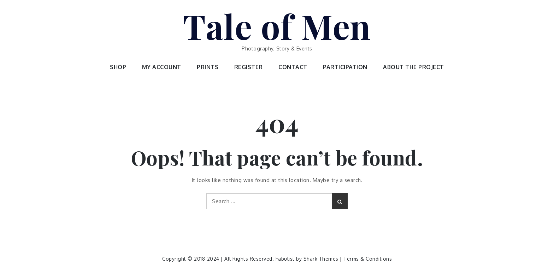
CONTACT (292, 67)
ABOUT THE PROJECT (413, 67)
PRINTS (207, 67)
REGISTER (248, 67)
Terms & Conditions (367, 259)
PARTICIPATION (345, 67)
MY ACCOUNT (161, 67)
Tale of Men (277, 25)
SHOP (118, 67)
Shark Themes (321, 259)
